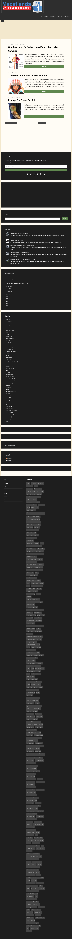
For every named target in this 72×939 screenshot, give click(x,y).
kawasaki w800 (39, 743)
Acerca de (59, 16)
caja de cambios (9, 376)
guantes (7, 395)
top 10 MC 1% (41, 888)
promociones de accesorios (33, 853)
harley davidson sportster (32, 700)
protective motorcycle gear (33, 859)
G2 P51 (42, 543)
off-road (29, 843)
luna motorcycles (30, 748)
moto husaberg (30, 760)
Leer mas (44, 66)
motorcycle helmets (31, 792)
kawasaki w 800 (30, 743)
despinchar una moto (38, 655)
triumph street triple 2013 (32, 901)
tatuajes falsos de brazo (32, 885)
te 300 (28, 888)
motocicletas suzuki (31, 779)
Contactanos (67, 16)
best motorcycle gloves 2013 (33, 599)
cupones (39, 647)
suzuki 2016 (34, 880)
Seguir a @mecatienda (10, 445)
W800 (36, 572)
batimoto (38, 594)
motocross (37, 502)
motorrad (29, 805)
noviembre (9, 279)
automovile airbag (31, 594)
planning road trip (30, 848)
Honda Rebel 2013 (39, 551)
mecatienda (38, 751)
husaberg (8, 400)
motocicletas (29, 486)
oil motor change (36, 843)
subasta (38, 875)
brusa (43, 615)
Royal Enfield (8, 366)
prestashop (29, 851)
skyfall (28, 507)
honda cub (35, 711)
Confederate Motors (31, 532)
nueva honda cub (38, 837)
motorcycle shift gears (32, 800)
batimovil (29, 596)
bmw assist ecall (30, 604)
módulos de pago (30, 827)
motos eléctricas (9, 408)
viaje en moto (30, 912)
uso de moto (41, 907)
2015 (7, 298)
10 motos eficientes (31, 510)
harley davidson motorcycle (33, 697)
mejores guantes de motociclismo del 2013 (35, 754)
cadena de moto (9, 374)
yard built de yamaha (31, 925)
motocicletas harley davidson (33, 771)
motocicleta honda (31, 763)
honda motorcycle (31, 716)
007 (37, 507)
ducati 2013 (34, 657)
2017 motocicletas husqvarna (33, 522)
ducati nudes (29, 666)
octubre (9, 286)
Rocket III (41, 564)
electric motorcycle (10, 391)
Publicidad (52, 16)
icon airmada (29, 735)
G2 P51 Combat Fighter (32, 546)
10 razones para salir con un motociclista (33, 513)
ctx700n (33, 647)
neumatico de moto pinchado (33, 832)
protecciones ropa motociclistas (34, 856)
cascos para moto (10, 381)
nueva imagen (30, 840)
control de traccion (31, 644)
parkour (28, 845)
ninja (36, 835)
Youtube (6, 499)
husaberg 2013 (30, 721)
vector (28, 909)
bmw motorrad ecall (31, 615)
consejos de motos (10, 338)
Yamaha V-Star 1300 (31, 578)
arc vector (29, 591)
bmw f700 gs (30, 612)
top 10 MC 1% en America (32, 891)
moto (7, 332)
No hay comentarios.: (19, 44)
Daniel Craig (29, 538)
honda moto (38, 713)
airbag (7, 370)
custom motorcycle (31, 650)
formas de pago (30, 676)
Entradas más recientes (11, 123)
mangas (38, 748)
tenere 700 (33, 888)
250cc (7, 353)
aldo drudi (29, 588)
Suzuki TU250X (30, 572)
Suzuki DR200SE (39, 570)
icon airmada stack (38, 735)
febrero (9, 291)
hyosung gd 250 (30, 727)
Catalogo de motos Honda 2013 (17, 240)
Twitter (31, 174)
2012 (7, 305)
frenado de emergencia (32, 679)
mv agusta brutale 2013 (38, 824)
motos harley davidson (11, 410)
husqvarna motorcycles (32, 724)
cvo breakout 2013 (31, 652)
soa (37, 869)
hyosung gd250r (39, 727)
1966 (28, 516)
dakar (7, 385)
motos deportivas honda (32, 808)
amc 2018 (39, 588)
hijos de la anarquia (31, 706)
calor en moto (39, 620)
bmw (7, 334)
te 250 (40, 885)
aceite (28, 583)
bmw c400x (29, 610)
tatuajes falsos (40, 883)
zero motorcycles (34, 928)
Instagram (41, 174)
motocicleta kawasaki (31, 768)
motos (7, 325)
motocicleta (8, 323)
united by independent (32, 907)
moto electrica (9, 347)
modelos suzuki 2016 (31, 757)
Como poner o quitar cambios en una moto (19, 233)
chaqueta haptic (38, 631)
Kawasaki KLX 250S (39, 554)
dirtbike (7, 389)
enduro (7, 340)
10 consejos (32, 494)
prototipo (29, 861)
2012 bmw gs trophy (10, 351)
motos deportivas (36, 805)
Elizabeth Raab (30, 540)
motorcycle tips (30, 803)
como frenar (29, 634)
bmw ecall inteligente (38, 610)
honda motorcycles (31, 491)
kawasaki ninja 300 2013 (32, 740)
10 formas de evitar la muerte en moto (27, 75)
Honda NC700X (30, 551)
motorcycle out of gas (31, 795)
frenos (7, 393)
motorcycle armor (31, 781)
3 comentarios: (18, 97)
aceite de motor (9, 368)
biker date (29, 602)
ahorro (41, 583)
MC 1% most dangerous (32, 564)
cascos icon (40, 626)
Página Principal (42, 123)
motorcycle (8, 321)
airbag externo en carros (36, 586)
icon (6, 404)
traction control (30, 896)
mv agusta (8, 416)
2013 (7, 303)
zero (28, 928)
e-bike (28, 668)
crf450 (38, 644)
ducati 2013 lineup (31, 660)
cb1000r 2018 (30, 631)
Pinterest (37, 174)
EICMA (7, 364)
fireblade (38, 674)
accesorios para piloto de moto (33, 580)
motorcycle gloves (31, 789)
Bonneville (8, 357)
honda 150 (39, 706)
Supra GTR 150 (30, 570)
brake (7, 372)
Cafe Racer (8, 336)
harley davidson (9, 330)
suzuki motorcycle (31, 883)
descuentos (8, 387)
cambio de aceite (9, 378)
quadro (28, 864)
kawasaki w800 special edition (33, 746)
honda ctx (29, 711)
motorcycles (38, 803)
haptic (37, 692)
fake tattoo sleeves (31, 671)
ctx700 (28, 647)
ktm (43, 746)
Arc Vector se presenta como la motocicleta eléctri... (18, 283)
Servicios (46, 16)
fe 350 (28, 674)
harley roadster (30, 703)
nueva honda (29, 837)
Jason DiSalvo (30, 554)
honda (7, 319)
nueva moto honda (39, 840)
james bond (29, 737)
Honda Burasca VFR (31, 548)
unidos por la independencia (33, 904)
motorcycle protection (31, 504)
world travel (37, 915)
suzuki (7, 421)
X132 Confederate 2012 (32, 575)
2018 (7, 277)
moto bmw (40, 757)
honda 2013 (8, 397)
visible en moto (37, 912)
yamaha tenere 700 (39, 917)
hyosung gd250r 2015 (31, 730)
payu (42, 845)
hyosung (7, 402)
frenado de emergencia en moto (34, 681)
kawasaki (8, 345)
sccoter (37, 867)
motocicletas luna (31, 776)
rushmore (8, 419)
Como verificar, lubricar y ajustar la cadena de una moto (22, 259)
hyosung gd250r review (32, 732)
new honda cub (30, 835)
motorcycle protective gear (33, 797)
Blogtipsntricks (47, 937)
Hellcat (40, 546)
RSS (44, 174)
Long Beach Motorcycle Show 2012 (34, 559)
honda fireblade (30, 713)
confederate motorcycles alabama (34, 636)
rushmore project (30, 867)
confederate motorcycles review (34, 639)
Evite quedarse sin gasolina (33, 543)
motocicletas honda (31, 773)
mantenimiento (9, 406)
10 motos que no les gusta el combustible (19, 252)
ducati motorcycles (31, 663)
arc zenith (35, 591)
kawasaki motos (37, 737)
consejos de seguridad (11, 383)
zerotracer (29, 931)
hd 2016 (37, 703)
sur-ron (34, 877)
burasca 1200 (30, 618)
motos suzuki (9, 412)
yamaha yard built (31, 920)
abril (8, 288)
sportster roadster (31, 875)
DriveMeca (9, 458)
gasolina (33, 684)
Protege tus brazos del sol (21, 100)
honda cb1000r (37, 708)
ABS (7, 355)
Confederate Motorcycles (11, 359)
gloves (35, 687)
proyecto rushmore (37, 861)
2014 (7, 301)
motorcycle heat (40, 789)
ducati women (37, 666)
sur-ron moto (41, 877)
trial (36, 896)
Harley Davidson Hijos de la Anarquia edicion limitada (22, 245)
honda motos (39, 716)
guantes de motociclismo (32, 690)
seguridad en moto (31, 869)
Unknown (9, 460)
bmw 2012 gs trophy (37, 602)
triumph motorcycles (31, 899)
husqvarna (37, 721)
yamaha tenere (30, 917)
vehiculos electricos (35, 909)
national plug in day (31, 829)
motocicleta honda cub (32, 765)
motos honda (9, 328)
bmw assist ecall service (32, 607)
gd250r (38, 684)
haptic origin (29, 695)
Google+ (34, 174)
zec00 (39, 925)
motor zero (39, 779)
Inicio (41, 16)
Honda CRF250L (40, 548)
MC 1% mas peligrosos (32, 562)
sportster (38, 872)
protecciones (8, 349)
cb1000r (38, 628)
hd (27, 494)
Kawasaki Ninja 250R (31, 556)
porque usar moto (40, 848)
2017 (7, 294)
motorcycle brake (40, 781)
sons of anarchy (30, 872)
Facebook (27, 174)
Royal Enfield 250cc (38, 567)
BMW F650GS (30, 527)
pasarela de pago (36, 845)
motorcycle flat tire (31, 787)
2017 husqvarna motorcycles (33, 519)
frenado (7, 342)
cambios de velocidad (31, 626)
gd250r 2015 (29, 687)
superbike (29, 877)
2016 (7, 296)
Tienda (5, 493)
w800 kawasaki (30, 915)
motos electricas (30, 811)
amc (34, 588)
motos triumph (9, 414)
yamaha (33, 507)
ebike (32, 668)
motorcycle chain (30, 784)
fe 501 (32, 674)
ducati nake (39, 663)
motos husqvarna (31, 816)
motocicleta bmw (39, 760)
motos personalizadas (32, 819)
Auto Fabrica (37, 524)
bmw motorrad (37, 612)
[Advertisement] (36, 29)
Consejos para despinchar (11, 361)
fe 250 (38, 671)
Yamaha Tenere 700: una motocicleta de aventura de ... (19, 281)
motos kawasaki (40, 816)
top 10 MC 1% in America (32, 893)
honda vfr (29, 719)
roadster (33, 864)
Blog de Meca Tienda (33, 937)
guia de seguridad (31, 692)
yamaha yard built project (32, 923)
